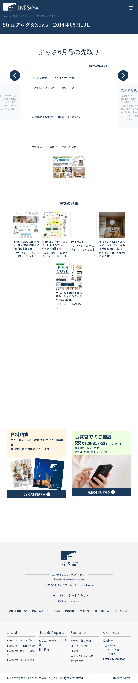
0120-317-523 (74, 595)
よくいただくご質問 (82, 656)
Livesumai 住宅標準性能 (21, 645)
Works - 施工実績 (81, 640)
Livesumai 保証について (21, 660)
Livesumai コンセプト (19, 640)
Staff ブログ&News (114, 658)
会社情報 (108, 640)
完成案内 (76, 650)
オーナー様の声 (80, 645)
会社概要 (111, 653)
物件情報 (44, 649)
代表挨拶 (111, 645)
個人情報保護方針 (121, 678)
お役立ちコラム (80, 661)
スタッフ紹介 (113, 649)
